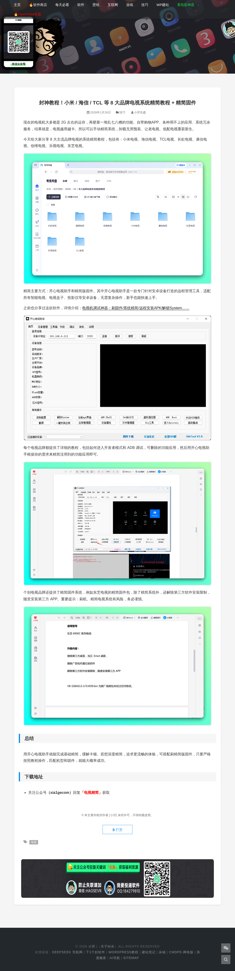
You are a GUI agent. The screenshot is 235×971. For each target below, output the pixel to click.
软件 (80, 5)
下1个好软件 (95, 952)
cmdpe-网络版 (181, 952)
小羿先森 (140, 112)
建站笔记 (149, 952)
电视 (33, 842)
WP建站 (163, 5)
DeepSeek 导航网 (67, 952)
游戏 (129, 5)
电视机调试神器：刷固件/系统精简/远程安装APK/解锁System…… (135, 308)
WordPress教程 (124, 952)
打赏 (117, 830)
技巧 (144, 5)
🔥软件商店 (38, 5)
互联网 (113, 5)
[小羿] (113, 815)
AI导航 (115, 958)
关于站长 (108, 946)
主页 (17, 5)
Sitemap (131, 958)
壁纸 (95, 5)
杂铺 (162, 952)
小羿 (91, 946)
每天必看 (62, 5)
